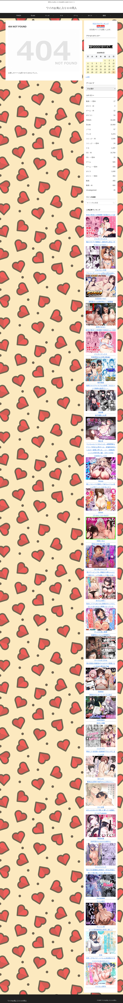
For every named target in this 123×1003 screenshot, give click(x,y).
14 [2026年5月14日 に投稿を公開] (101, 66)
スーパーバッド (100, 867)
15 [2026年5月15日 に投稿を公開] (105, 66)
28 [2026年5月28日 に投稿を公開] (101, 72)
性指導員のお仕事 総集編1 (100, 357)
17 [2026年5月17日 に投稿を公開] (113, 66)
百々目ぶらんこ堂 (100, 569)
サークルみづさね (100, 660)
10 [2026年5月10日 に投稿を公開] (113, 63)
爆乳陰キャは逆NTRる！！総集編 (101, 302)
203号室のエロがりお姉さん (101, 841)
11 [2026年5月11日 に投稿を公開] (88, 66)
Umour (100, 512)
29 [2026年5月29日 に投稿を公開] (105, 72)
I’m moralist (101, 898)
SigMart (100, 692)
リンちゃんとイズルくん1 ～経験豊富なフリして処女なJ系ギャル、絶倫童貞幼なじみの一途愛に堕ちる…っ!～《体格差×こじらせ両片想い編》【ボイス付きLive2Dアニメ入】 (101, 450)
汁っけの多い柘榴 (100, 632)
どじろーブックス (100, 239)
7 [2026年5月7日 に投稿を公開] (100, 63)
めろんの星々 (101, 600)
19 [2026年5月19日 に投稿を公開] (92, 69)
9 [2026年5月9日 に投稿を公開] (109, 63)
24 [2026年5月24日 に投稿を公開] (113, 69)
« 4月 (88, 77)
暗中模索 (101, 382)
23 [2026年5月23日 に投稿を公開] (109, 69)
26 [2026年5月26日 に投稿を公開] (92, 72)
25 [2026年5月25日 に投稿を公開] (88, 72)
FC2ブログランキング (101, 24)
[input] (101, 203)
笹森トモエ (101, 541)
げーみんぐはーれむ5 (100, 515)
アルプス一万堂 (100, 270)
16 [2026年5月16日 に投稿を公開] (109, 66)
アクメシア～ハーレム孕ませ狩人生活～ (100, 273)
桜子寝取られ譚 (100, 415)
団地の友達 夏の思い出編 (101, 544)
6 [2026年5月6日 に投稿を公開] (96, 63)
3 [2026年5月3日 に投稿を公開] (113, 60)
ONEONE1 (101, 720)
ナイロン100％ (100, 986)
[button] (113, 203)
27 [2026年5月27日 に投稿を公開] (96, 72)
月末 (100, 955)
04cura (100, 481)
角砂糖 (100, 412)
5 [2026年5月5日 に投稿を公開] (92, 63)
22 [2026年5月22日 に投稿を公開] (105, 69)
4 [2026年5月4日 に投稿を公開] (87, 63)
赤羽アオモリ (101, 327)
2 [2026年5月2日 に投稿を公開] (109, 60)
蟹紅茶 (100, 441)
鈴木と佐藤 (101, 723)
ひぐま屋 (101, 807)
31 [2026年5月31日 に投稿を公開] (113, 72)
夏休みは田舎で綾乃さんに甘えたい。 (100, 782)
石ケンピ (101, 779)
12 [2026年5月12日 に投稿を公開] (92, 66)
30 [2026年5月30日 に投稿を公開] (109, 72)
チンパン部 (101, 927)
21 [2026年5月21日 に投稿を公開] (101, 69)
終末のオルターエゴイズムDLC (100, 695)
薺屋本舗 (101, 838)
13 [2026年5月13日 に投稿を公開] (96, 66)
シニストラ (101, 748)
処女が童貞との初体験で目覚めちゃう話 (100, 215)
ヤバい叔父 (101, 901)
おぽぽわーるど (100, 298)
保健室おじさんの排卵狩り (100, 635)
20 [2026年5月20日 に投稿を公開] (96, 69)
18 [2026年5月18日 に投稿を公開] (88, 69)
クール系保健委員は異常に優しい (101, 930)
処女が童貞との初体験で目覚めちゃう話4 (101, 330)
